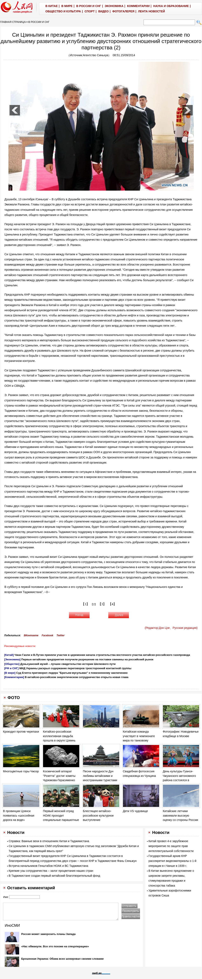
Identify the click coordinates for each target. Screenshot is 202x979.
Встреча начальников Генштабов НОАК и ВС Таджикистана (48, 865)
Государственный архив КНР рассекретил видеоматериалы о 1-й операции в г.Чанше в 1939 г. (172, 860)
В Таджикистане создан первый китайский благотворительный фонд (54, 875)
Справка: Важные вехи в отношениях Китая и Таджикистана (49, 841)
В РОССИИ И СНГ (38, 22)
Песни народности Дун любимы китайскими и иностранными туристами (100, 776)
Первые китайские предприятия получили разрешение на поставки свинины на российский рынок (87, 659)
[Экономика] (12, 659)
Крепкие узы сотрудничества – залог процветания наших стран (51, 870)
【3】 (102, 604)
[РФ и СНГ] (11, 668)
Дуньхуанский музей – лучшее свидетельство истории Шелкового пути (68, 663)
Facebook (47, 635)
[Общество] (12, 663)
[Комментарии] (14, 677)
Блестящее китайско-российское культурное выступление (98, 815)
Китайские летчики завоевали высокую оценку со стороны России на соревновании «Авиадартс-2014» (180, 819)
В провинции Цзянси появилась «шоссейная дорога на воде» (18, 815)
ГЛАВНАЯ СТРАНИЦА (13, 22)
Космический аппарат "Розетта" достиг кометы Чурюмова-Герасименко (59, 776)
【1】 (85, 604)
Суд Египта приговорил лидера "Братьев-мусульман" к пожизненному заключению (72, 672)
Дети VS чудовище (135, 811)
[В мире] (9, 672)
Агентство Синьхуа (95, 55)
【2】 (94, 604)
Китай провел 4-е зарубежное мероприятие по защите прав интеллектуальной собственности (171, 846)
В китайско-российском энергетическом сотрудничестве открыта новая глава (76, 677)
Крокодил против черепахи (21, 731)
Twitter (61, 635)
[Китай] (9, 654)
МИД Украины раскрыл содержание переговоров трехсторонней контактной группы (75, 668)
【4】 (112, 604)
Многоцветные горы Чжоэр (21, 771)
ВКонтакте (31, 635)
